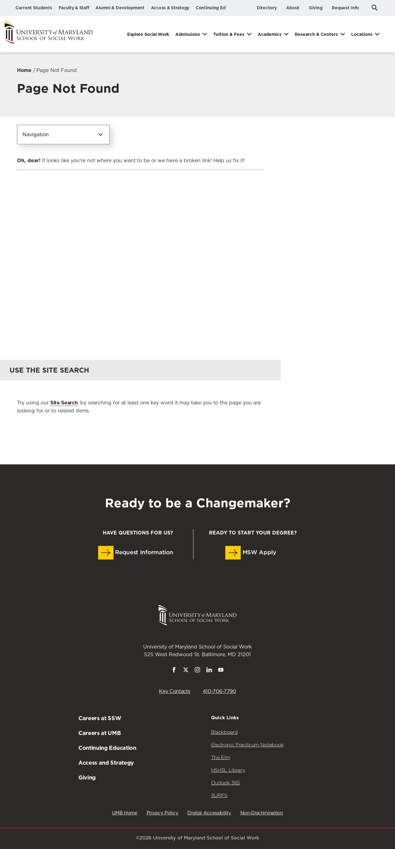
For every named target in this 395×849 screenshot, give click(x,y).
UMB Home (124, 813)
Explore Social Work (148, 34)
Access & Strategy (170, 7)
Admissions (187, 34)
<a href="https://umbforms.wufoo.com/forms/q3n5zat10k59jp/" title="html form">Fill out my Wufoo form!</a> (140, 253)
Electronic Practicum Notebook (247, 744)
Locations (361, 34)
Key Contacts (174, 691)
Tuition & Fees (228, 34)
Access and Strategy (106, 762)
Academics (269, 34)
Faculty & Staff (74, 7)
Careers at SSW (99, 718)
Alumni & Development (119, 7)
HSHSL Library (228, 770)
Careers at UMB (99, 733)
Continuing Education (107, 748)
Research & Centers (316, 34)
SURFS (219, 795)
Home (24, 70)
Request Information (135, 553)
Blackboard (224, 732)
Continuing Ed (210, 7)
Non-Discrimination (261, 813)
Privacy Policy (162, 813)
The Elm (220, 757)
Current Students (33, 7)
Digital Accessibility (209, 813)
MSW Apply (250, 553)
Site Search (63, 403)
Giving (315, 7)
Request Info (345, 7)
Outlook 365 (225, 782)
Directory (266, 7)
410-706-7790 (219, 691)
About (292, 7)
